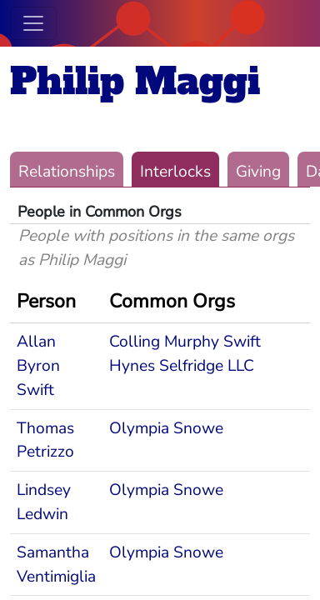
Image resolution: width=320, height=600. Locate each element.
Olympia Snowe (166, 428)
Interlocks (175, 171)
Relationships (66, 171)
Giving (258, 171)
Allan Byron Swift (38, 366)
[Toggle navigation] (33, 23)
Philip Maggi (135, 81)
